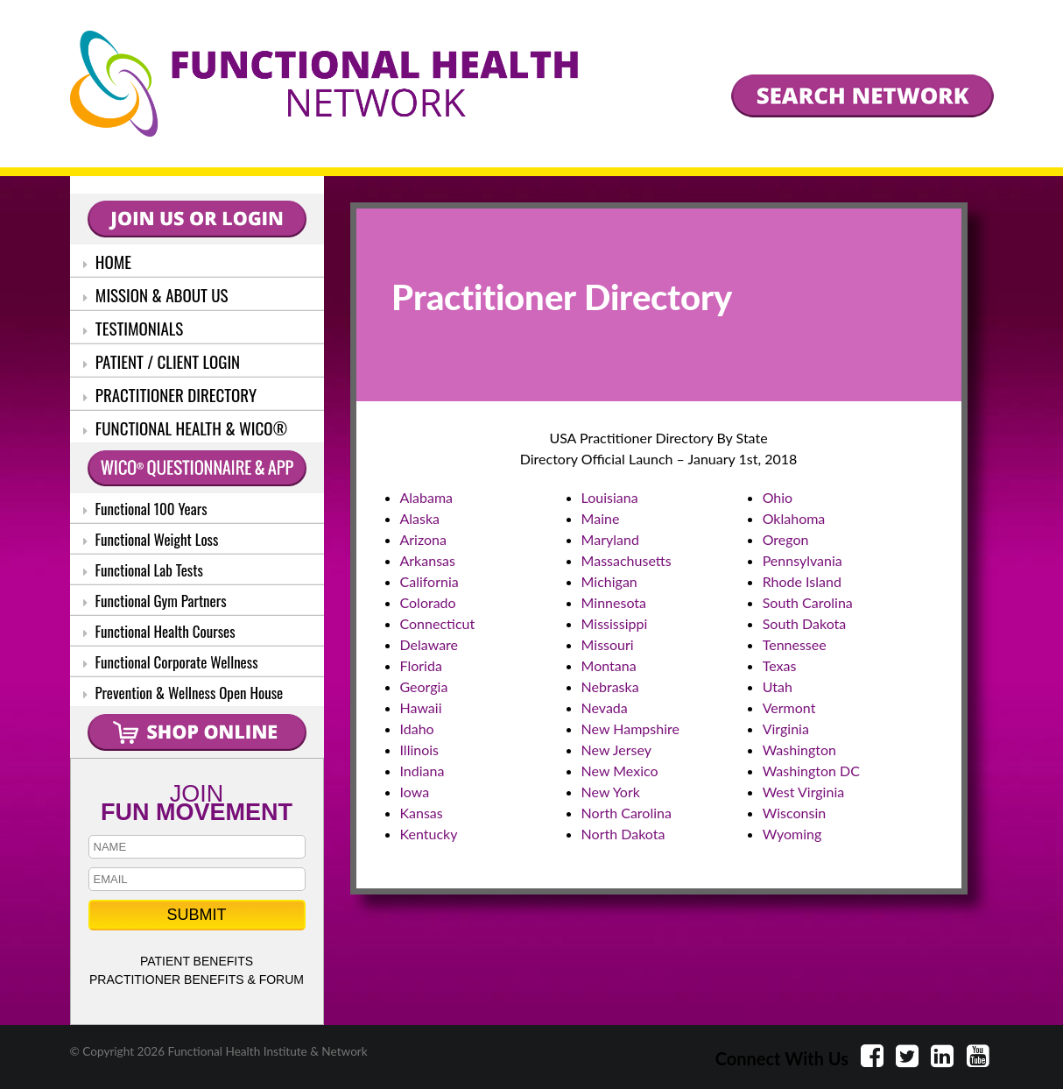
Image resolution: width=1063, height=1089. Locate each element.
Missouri (607, 644)
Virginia (786, 728)
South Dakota (805, 623)
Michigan (609, 581)
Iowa (415, 791)
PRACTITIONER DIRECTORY (170, 394)
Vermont (789, 707)
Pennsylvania (802, 560)
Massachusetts (626, 560)
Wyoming (792, 833)
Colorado (428, 602)
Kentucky (429, 833)
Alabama (427, 497)
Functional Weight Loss (151, 539)
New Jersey (616, 749)
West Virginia (804, 791)
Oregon (786, 539)
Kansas (421, 812)
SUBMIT (196, 914)
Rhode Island (802, 581)
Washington (799, 749)
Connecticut (437, 623)
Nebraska (610, 686)
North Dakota (623, 833)
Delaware (429, 644)
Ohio (778, 497)
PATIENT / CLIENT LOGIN (162, 361)
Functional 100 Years (145, 509)
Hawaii (421, 707)
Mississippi (614, 623)
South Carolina (808, 602)
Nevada (604, 707)
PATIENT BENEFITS (196, 961)
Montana (609, 665)
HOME (107, 261)
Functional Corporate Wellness (170, 662)
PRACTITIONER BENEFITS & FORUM (196, 979)
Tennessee (795, 644)
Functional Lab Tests (143, 570)
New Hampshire (630, 728)
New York (610, 791)
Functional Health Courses (159, 631)
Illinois (420, 749)
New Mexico (619, 770)
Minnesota (613, 602)
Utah (777, 686)
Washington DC (811, 770)
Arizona (423, 539)
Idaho (417, 728)
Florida (421, 665)
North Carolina (626, 812)
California (429, 581)
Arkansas (427, 560)
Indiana (422, 770)
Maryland (610, 539)
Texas (780, 665)
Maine (600, 518)
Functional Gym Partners (155, 601)
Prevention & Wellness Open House (183, 693)
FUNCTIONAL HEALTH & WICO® (185, 427)
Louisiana (609, 497)
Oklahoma (794, 518)
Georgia (424, 686)
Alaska (420, 518)
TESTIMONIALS (133, 327)
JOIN (197, 801)
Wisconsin (794, 812)
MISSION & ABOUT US (156, 294)
